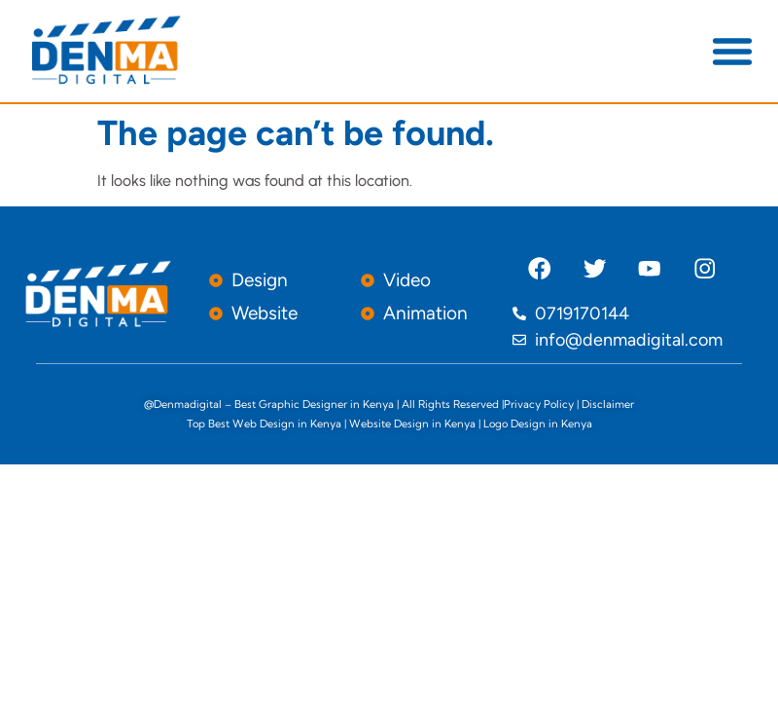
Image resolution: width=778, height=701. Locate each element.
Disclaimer (608, 404)
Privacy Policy (539, 404)
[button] (732, 50)
